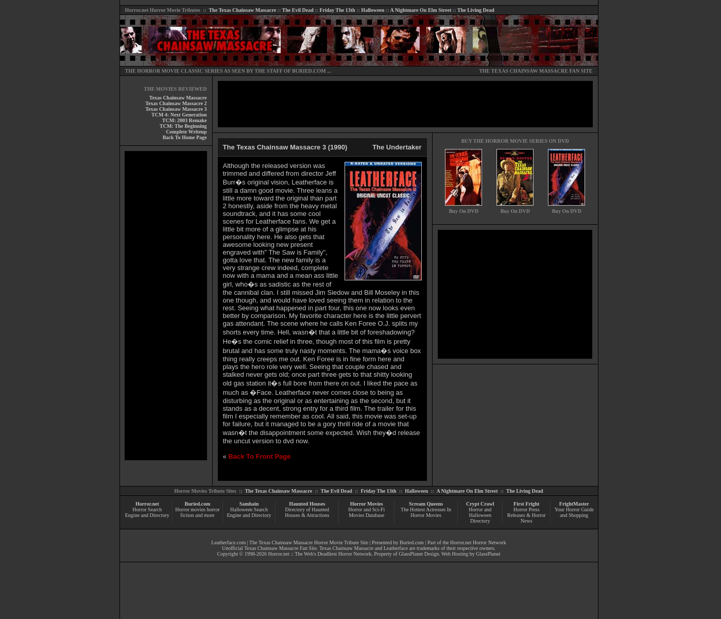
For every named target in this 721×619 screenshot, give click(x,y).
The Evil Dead (298, 10)
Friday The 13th (337, 10)
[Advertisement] (166, 305)
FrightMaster (574, 504)
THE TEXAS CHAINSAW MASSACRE (523, 71)
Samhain (249, 504)
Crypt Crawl (480, 504)
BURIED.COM (309, 71)
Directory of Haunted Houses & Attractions (307, 512)
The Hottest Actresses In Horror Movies (426, 512)
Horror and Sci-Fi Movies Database (366, 512)
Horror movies (190, 509)
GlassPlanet (488, 554)
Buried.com (198, 504)
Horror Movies (366, 504)
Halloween (372, 10)
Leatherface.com (228, 542)
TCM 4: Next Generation (179, 115)
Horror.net (137, 10)
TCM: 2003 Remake (184, 120)
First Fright (526, 504)
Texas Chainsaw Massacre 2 (176, 103)
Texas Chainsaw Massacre (178, 98)
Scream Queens (426, 504)
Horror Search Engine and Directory (147, 512)
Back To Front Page (259, 456)
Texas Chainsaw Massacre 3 (176, 109)
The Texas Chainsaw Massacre (242, 10)
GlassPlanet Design (419, 554)
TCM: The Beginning (183, 126)
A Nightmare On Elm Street (420, 10)
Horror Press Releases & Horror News (526, 515)
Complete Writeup (186, 132)
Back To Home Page (185, 137)
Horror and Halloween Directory (480, 515)
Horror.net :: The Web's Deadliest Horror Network (320, 554)
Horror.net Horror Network (478, 542)
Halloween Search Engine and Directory (249, 512)
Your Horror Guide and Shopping (574, 512)
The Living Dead (475, 10)
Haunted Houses (307, 504)
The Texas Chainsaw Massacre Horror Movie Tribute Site (308, 542)
